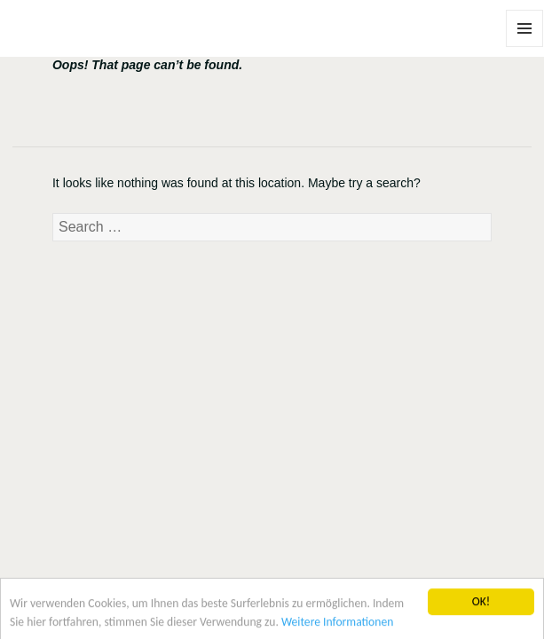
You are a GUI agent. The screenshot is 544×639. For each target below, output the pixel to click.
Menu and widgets (525, 46)
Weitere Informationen (337, 624)
